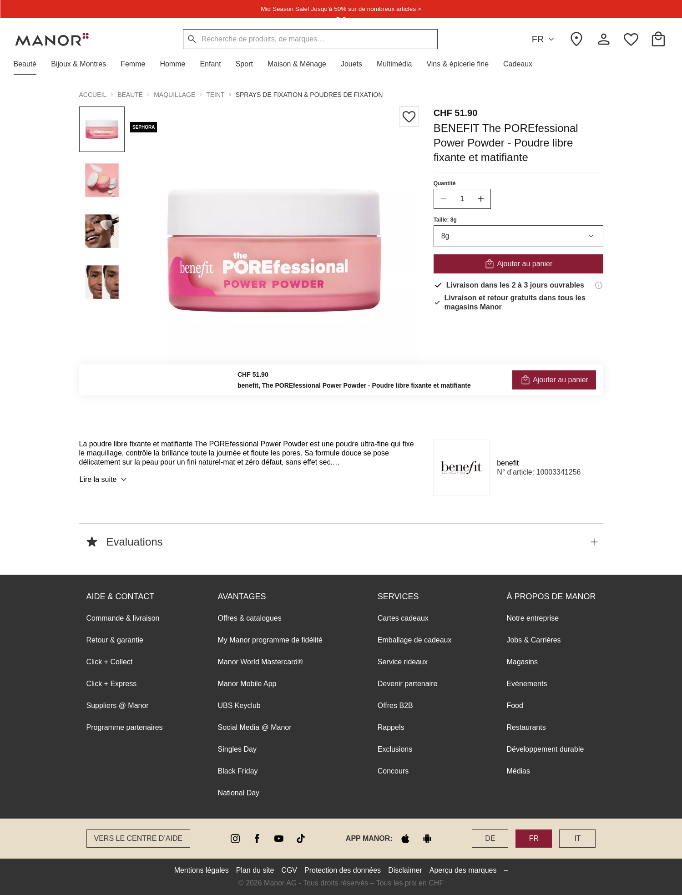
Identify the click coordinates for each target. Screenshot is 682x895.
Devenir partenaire (408, 684)
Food (514, 705)
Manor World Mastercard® (260, 662)
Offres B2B (395, 705)
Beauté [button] (130, 94)
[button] (29, 64)
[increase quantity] (480, 198)
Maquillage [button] (174, 94)
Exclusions (395, 749)
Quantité (444, 183)
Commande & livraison (123, 618)
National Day (239, 793)
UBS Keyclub (239, 705)
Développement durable (545, 749)
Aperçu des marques (463, 870)
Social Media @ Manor (255, 727)
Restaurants (526, 727)
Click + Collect (109, 662)
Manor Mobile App (247, 684)
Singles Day (237, 749)
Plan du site (255, 870)
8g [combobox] (518, 236)
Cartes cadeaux (403, 618)
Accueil (93, 94)
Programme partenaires (124, 727)
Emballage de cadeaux (415, 640)
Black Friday (238, 771)
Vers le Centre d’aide (138, 838)
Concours (393, 771)
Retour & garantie (114, 640)
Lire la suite (105, 479)
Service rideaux (403, 662)
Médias (518, 771)
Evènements (526, 684)
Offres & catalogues (250, 618)
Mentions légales (201, 870)
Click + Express (111, 684)
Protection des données (342, 870)
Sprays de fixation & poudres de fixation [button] (309, 94)
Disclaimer (405, 870)
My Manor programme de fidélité (270, 640)
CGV (289, 870)
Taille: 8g (444, 220)
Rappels (391, 727)
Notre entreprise (532, 618)
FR (544, 39)
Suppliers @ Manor (117, 705)
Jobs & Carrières (533, 640)
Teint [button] (215, 94)
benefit (508, 463)
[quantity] (462, 198)
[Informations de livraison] (598, 285)
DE (490, 838)
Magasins (521, 662)
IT (577, 838)
